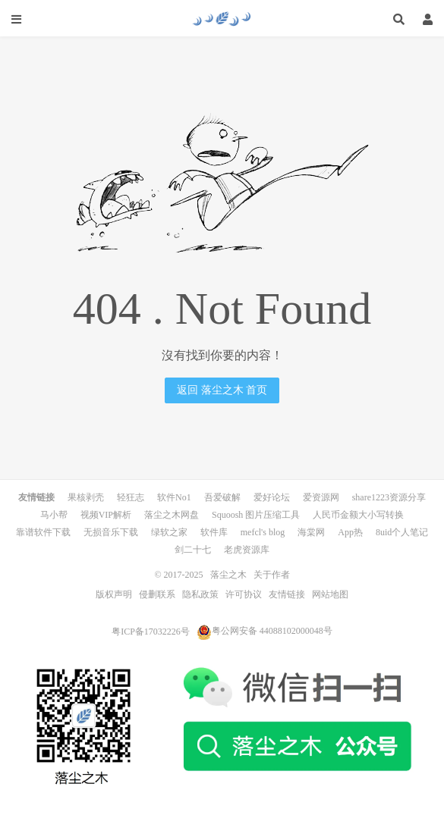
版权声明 (114, 594)
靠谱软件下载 (43, 532)
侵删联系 (157, 594)
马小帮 (54, 514)
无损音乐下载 (110, 532)
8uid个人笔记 (402, 532)
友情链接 (287, 594)
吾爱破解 (222, 497)
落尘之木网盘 (171, 514)
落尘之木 (222, 19)
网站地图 (330, 594)
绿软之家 (169, 532)
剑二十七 (193, 549)
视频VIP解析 (105, 514)
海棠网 (311, 532)
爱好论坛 (271, 497)
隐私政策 (200, 594)
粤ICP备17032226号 (151, 630)
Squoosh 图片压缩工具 (256, 514)
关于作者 (271, 574)
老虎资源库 (246, 549)
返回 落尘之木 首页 (222, 390)
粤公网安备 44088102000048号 (264, 630)
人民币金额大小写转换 (358, 514)
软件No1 (174, 497)
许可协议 (243, 594)
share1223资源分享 (389, 497)
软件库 (214, 532)
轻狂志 (130, 497)
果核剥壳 (86, 497)
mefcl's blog (263, 532)
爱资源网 (321, 497)
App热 (350, 532)
